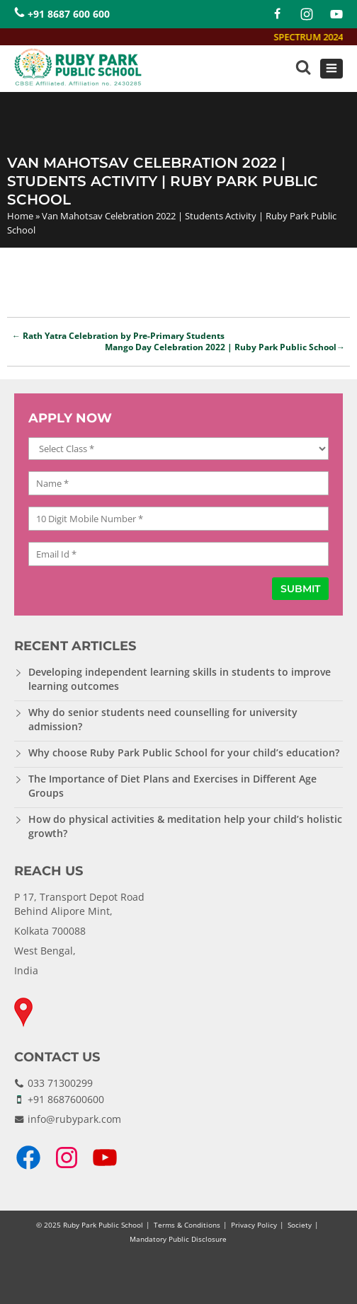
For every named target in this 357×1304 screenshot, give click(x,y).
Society (300, 1225)
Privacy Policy (254, 1225)
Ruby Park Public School (103, 1225)
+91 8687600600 (66, 1099)
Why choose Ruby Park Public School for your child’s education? (183, 752)
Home (20, 215)
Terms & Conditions (187, 1225)
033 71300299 (60, 1083)
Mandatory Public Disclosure (178, 1239)
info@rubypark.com (74, 1119)
